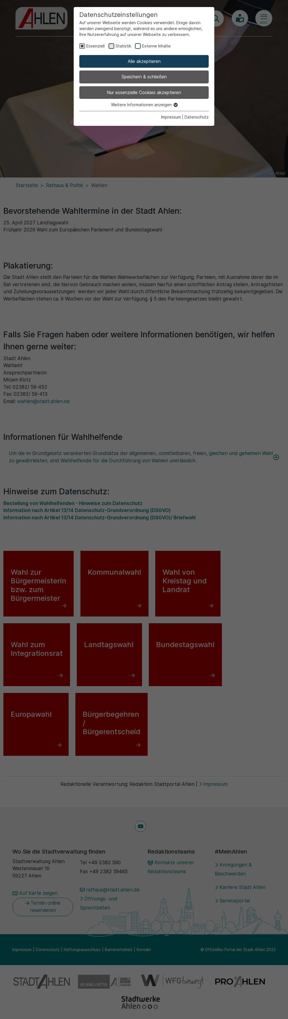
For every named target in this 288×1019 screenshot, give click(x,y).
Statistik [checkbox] (123, 46)
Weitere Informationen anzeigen (144, 104)
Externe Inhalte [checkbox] (156, 46)
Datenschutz (196, 117)
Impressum (171, 117)
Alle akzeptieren (144, 61)
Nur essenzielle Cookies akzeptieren (144, 92)
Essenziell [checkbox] (95, 46)
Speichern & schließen (144, 76)
